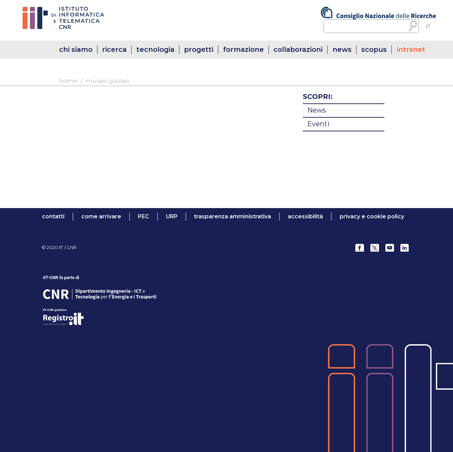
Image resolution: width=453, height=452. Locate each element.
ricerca (114, 49)
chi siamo (76, 49)
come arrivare (101, 216)
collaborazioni (298, 49)
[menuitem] (428, 26)
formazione (243, 49)
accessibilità (305, 216)
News (316, 110)
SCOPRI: (317, 96)
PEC (143, 216)
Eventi (318, 124)
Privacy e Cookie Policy (372, 216)
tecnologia (155, 49)
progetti (198, 49)
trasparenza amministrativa (232, 216)
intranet (411, 49)
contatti (53, 216)
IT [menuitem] (428, 27)
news (342, 49)
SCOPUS (374, 49)
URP (172, 216)
